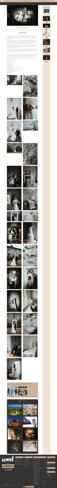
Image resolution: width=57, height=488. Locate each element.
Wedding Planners (36, 482)
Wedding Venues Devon (37, 460)
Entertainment (45, 9)
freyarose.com (14, 69)
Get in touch (8, 467)
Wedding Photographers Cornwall (38, 467)
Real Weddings (26, 458)
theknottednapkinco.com (17, 71)
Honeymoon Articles (27, 464)
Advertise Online (50, 465)
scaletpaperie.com (15, 72)
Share (21, 32)
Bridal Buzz (49, 469)
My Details (49, 458)
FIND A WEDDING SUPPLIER (30, 486)
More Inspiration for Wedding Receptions (46, 15)
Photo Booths (35, 479)
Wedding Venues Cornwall (37, 458)
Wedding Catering (36, 473)
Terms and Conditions (50, 476)
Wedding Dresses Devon (37, 463)
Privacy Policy (49, 474)
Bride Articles (26, 461)
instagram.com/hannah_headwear (20, 70)
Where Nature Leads (46, 45)
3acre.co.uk (14, 65)
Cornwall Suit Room (12, 396)
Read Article (46, 22)
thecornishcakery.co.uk (15, 66)
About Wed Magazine (18, 458)
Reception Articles (27, 463)
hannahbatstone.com (15, 68)
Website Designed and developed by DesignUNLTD (19, 485)
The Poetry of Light (46, 60)
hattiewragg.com (23, 68)
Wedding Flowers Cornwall (37, 470)
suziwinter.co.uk (13, 64)
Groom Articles (26, 460)
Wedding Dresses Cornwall (37, 461)
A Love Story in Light (46, 28)
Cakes (48, 9)
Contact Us (49, 473)
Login (48, 460)
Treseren (22, 396)
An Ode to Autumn (46, 21)
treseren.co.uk (12, 61)
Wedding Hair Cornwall (36, 464)
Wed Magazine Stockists (18, 460)
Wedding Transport (36, 476)
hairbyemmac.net (14, 63)
